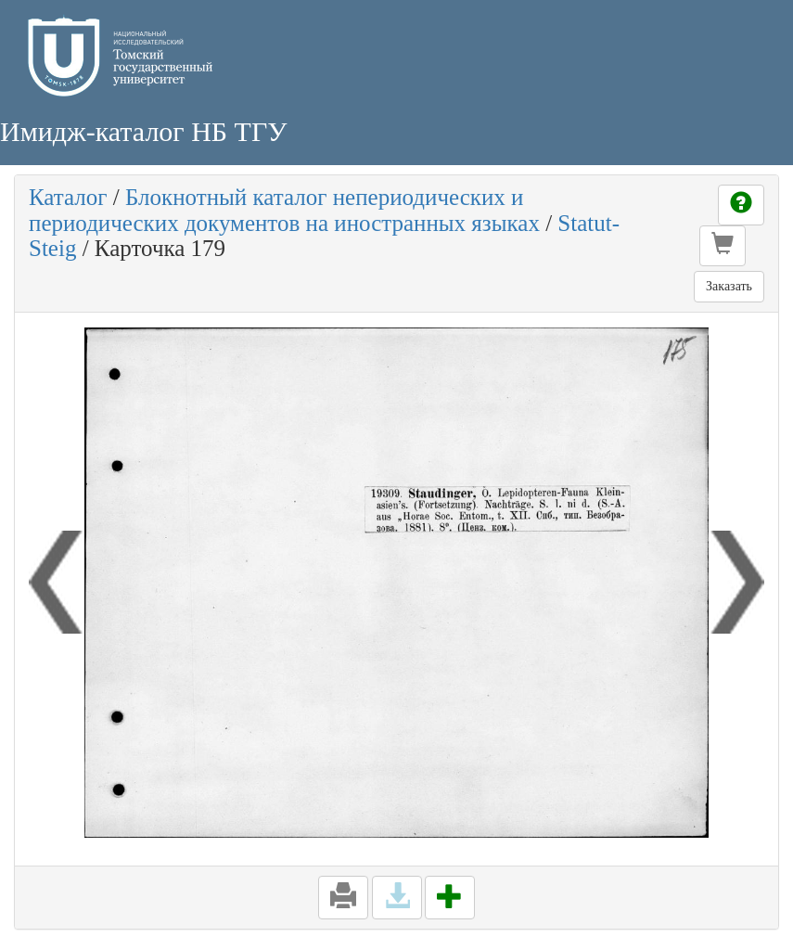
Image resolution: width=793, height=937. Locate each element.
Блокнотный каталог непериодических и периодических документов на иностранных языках (284, 210)
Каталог (68, 197)
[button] (722, 245)
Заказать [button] (729, 286)
